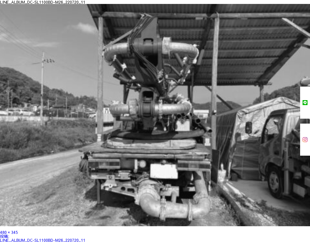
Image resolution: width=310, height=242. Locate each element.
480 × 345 (9, 232)
